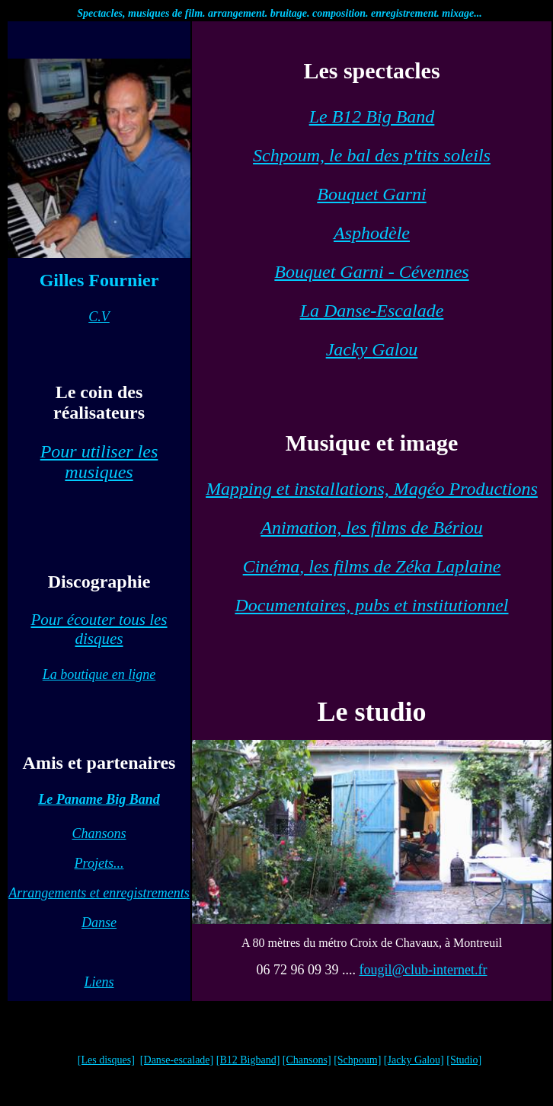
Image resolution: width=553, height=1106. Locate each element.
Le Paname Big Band (99, 799)
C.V (99, 316)
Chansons (99, 833)
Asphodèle (372, 233)
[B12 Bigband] (248, 1060)
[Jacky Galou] (414, 1060)
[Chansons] (307, 1060)
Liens (98, 982)
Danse (99, 922)
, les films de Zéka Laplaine (372, 566)
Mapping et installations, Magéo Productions (372, 489)
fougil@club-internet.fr (423, 969)
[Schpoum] (357, 1060)
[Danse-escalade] (176, 1060)
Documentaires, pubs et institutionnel (371, 605)
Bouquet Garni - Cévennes (371, 272)
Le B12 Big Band (372, 116)
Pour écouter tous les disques (98, 629)
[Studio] (463, 1060)
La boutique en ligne (99, 674)
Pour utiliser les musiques (99, 461)
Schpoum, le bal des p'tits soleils (372, 155)
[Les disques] (106, 1060)
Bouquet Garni (371, 194)
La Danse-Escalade (372, 310)
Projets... (99, 863)
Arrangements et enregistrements (99, 892)
